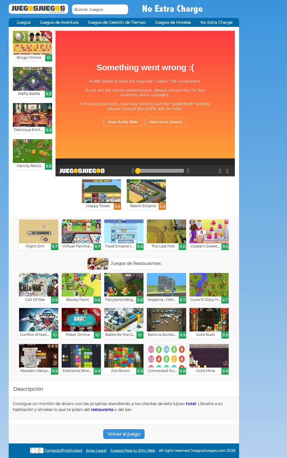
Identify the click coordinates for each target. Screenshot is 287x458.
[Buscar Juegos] (100, 9)
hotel (191, 403)
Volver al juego (124, 434)
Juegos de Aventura (59, 22)
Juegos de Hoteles (173, 22)
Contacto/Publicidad (63, 450)
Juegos (24, 22)
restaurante (102, 409)
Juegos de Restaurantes (124, 263)
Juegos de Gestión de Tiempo (117, 22)
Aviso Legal (96, 450)
